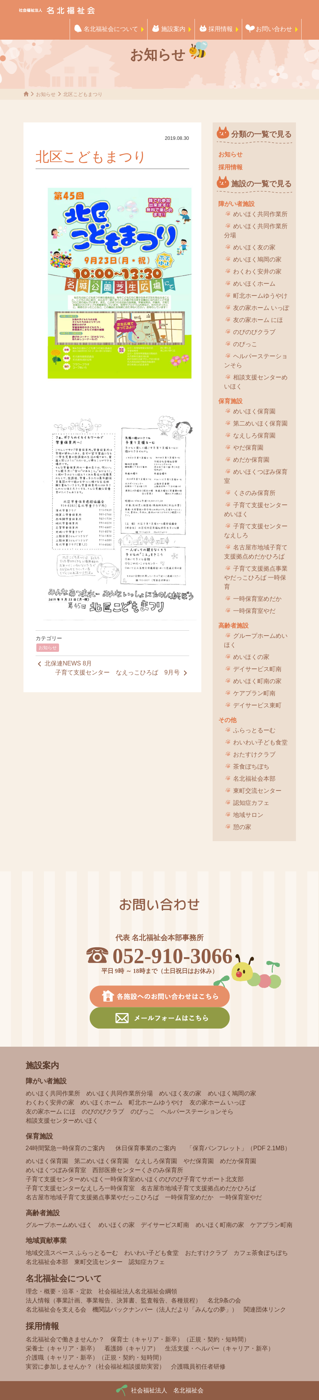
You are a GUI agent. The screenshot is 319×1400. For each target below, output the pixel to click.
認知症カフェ (251, 803)
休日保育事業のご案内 (145, 1148)
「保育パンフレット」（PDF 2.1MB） (239, 1148)
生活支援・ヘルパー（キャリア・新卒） (219, 1348)
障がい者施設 (236, 204)
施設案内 (173, 29)
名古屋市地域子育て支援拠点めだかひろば (256, 552)
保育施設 (230, 401)
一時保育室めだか (257, 599)
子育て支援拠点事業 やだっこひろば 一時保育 (256, 577)
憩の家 (242, 827)
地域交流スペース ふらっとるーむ (72, 1253)
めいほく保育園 (254, 411)
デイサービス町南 (257, 669)
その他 (227, 720)
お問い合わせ (274, 29)
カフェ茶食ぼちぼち (260, 1253)
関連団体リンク (265, 1309)
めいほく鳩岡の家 (257, 259)
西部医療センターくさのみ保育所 (137, 1170)
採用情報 (221, 29)
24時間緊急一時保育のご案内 (65, 1148)
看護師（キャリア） (131, 1348)
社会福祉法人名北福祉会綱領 (137, 1291)
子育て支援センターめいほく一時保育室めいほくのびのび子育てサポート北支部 (135, 1179)
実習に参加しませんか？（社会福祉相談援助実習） (95, 1366)
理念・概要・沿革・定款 (59, 1291)
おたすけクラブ (254, 754)
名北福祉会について (111, 29)
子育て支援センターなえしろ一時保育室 (80, 1188)
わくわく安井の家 (257, 271)
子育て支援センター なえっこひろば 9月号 (122, 673)
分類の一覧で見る (261, 134)
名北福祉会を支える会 (56, 1309)
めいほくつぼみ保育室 (256, 476)
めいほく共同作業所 (260, 214)
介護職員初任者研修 (198, 1366)
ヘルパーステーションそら (256, 360)
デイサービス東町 (257, 705)
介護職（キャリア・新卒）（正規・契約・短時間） (95, 1357)
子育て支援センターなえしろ (256, 530)
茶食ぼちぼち (251, 766)
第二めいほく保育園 (260, 423)
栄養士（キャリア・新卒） (62, 1348)
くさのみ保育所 (254, 493)
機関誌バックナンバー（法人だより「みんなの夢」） (165, 1309)
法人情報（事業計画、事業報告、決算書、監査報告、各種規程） (113, 1300)
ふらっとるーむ (254, 730)
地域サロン (248, 815)
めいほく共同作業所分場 (256, 230)
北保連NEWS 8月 (64, 664)
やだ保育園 (248, 447)
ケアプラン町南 (254, 693)
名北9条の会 (224, 1300)
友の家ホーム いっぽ (261, 308)
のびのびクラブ (254, 332)
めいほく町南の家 (257, 681)
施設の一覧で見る (261, 183)
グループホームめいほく (256, 640)
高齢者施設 (233, 625)
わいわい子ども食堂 (260, 742)
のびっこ (245, 344)
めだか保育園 (251, 459)
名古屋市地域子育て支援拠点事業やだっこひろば (92, 1197)
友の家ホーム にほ (258, 320)
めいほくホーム (254, 283)
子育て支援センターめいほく (256, 509)
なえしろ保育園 (254, 435)
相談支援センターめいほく (256, 382)
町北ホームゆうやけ (260, 295)
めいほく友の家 (254, 247)
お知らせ (48, 647)
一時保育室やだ (254, 611)
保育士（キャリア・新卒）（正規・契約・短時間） (180, 1339)
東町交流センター (257, 790)
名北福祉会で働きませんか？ (65, 1339)
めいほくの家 (251, 657)
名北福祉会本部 (254, 778)
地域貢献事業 (46, 1240)
